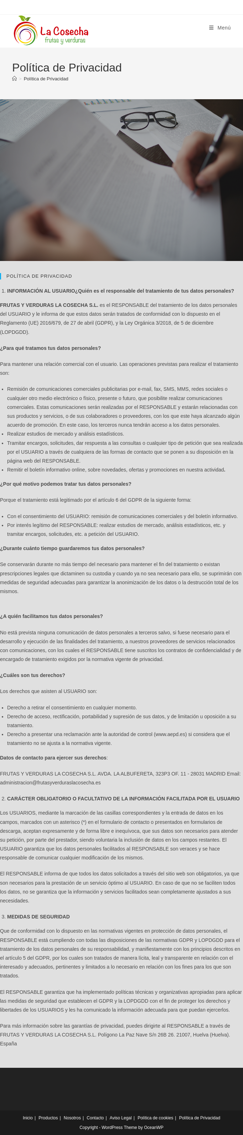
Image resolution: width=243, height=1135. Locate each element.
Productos (48, 1117)
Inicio (28, 1117)
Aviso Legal (121, 1117)
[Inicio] (14, 78)
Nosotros (72, 1117)
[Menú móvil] (220, 28)
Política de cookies (155, 1117)
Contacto (95, 1117)
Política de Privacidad (46, 78)
